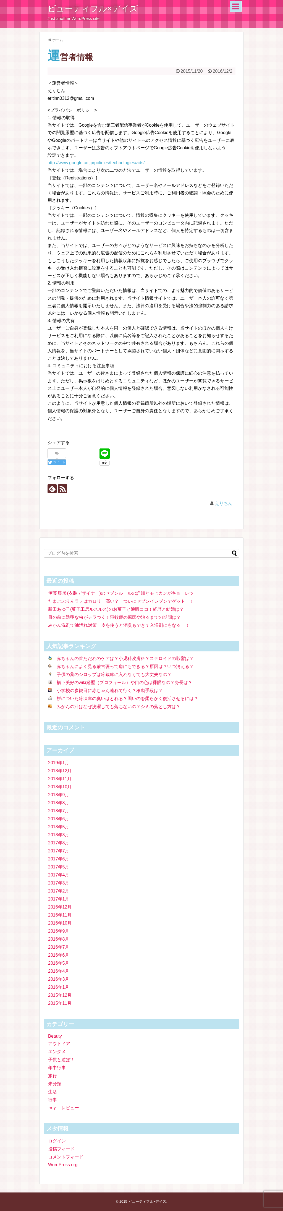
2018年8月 (58, 802)
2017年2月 (58, 891)
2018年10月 (60, 786)
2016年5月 (58, 963)
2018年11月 (60, 778)
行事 (52, 1099)
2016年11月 (60, 915)
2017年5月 (58, 867)
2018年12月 (60, 770)
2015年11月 (60, 1003)
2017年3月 (58, 883)
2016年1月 (58, 987)
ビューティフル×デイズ (93, 8)
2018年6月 (58, 818)
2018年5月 (58, 826)
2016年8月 (58, 939)
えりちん (223, 503)
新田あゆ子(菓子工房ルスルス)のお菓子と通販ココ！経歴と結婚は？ (116, 609)
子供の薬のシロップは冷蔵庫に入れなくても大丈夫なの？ (114, 674)
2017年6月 (58, 859)
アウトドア (59, 1043)
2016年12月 (60, 907)
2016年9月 (58, 931)
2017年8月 (58, 843)
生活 (52, 1091)
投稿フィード (61, 1149)
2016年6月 (58, 955)
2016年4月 (58, 971)
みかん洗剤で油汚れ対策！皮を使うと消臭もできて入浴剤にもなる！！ (119, 625)
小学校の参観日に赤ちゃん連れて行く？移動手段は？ (110, 690)
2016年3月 (58, 979)
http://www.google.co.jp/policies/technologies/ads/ (96, 162)
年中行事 (57, 1067)
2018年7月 (58, 810)
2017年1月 (58, 899)
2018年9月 (58, 794)
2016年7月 (58, 947)
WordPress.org (62, 1164)
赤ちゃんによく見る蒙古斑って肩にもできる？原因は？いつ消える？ (125, 666)
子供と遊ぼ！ (61, 1059)
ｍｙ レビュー (63, 1107)
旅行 (52, 1075)
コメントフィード (65, 1157)
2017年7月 (58, 851)
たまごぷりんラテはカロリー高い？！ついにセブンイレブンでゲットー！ (121, 601)
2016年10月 (60, 923)
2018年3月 (58, 834)
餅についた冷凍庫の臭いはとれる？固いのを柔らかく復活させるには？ (127, 698)
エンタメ (57, 1051)
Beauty (55, 1036)
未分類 (54, 1083)
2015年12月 (60, 995)
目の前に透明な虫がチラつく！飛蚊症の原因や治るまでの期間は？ (114, 617)
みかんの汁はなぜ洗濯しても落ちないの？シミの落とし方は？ (118, 706)
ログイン (57, 1141)
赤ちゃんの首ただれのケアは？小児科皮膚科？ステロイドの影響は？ (125, 658)
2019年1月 (58, 762)
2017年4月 (58, 875)
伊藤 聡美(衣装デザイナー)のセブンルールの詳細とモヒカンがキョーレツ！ (123, 593)
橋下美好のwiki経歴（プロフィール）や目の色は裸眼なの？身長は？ (124, 682)
